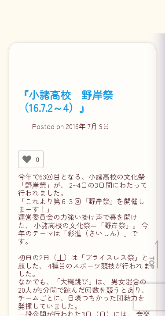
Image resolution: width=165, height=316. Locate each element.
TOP (152, 262)
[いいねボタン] (26, 159)
